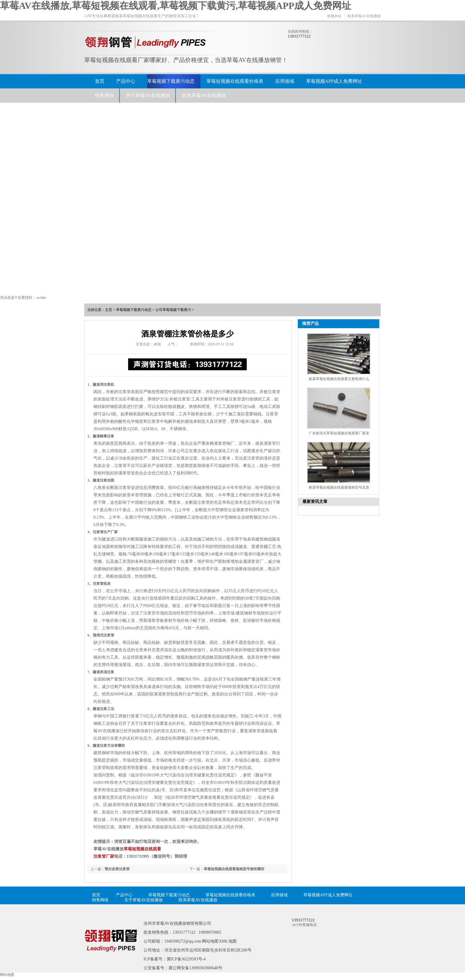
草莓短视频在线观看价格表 (234, 81)
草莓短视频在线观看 (142, 849)
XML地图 (228, 941)
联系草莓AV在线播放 (364, 16)
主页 (108, 310)
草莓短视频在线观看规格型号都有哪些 (234, 869)
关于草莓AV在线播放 (148, 95)
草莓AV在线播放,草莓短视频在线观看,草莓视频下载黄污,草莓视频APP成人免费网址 (175, 5)
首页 (99, 81)
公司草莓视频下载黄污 (173, 310)
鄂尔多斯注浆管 (117, 869)
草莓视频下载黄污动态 (171, 81)
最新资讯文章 (314, 501)
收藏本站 (334, 16)
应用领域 (284, 81)
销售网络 (104, 95)
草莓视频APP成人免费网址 (334, 81)
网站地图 (210, 941)
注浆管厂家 (103, 856)
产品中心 (125, 81)
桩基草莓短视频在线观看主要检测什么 (339, 379)
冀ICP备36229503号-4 (186, 959)
